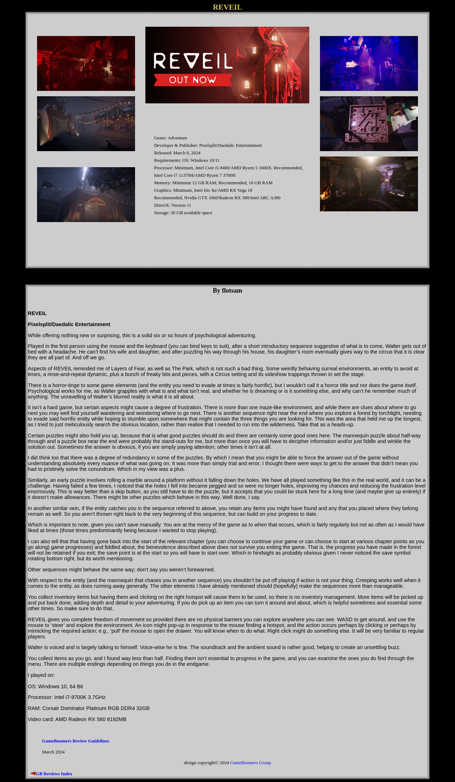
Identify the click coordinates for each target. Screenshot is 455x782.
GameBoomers (244, 762)
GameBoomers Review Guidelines (75, 741)
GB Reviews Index (54, 773)
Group (265, 762)
